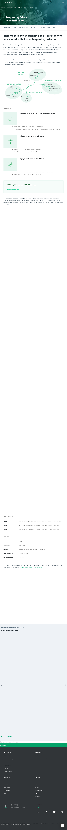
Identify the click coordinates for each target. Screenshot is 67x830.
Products (3, 7)
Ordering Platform (8, 771)
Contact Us (40, 804)
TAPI (5, 756)
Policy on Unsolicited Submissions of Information (21, 823)
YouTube (54, 812)
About (36, 781)
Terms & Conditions (5, 823)
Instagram (62, 812)
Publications (7, 790)
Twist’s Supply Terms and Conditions (30, 568)
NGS (8, 7)
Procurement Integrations (10, 759)
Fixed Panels (13, 7)
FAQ (38, 807)
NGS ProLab (38, 756)
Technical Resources (9, 781)
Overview (6, 768)
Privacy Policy (35, 823)
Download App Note (13, 189)
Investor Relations (39, 790)
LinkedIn (38, 812)
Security (57, 823)
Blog (5, 793)
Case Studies (7, 787)
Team (36, 784)
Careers (37, 787)
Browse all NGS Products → (10, 737)
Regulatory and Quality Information (47, 823)
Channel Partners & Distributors (42, 759)
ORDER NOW (3, 745)
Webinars (6, 784)
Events (36, 793)
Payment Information (5, 824)
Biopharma (37, 796)
